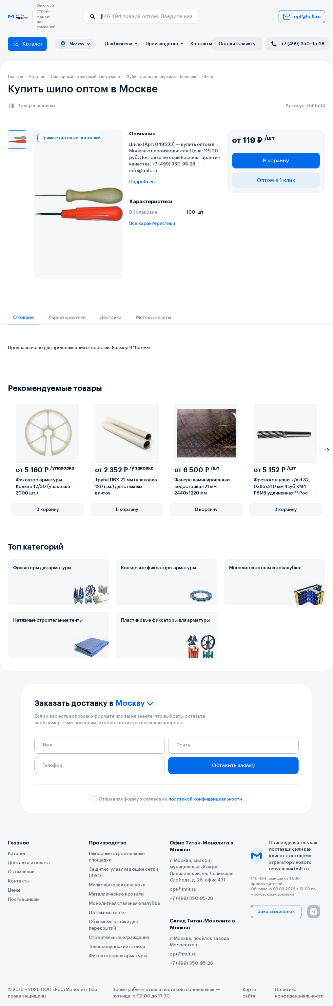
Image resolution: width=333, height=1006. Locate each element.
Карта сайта (249, 992)
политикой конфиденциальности (205, 799)
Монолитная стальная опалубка (264, 568)
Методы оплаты (153, 317)
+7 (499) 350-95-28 (297, 44)
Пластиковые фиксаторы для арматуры (165, 620)
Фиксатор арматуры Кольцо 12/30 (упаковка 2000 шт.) (43, 486)
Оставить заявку (237, 44)
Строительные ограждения (119, 937)
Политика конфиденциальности (299, 992)
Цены (14, 890)
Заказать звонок (276, 911)
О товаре (23, 317)
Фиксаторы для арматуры (42, 568)
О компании (21, 872)
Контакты (201, 44)
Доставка (111, 317)
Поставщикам (23, 899)
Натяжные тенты (107, 912)
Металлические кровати (116, 894)
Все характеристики (152, 223)
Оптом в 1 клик (276, 180)
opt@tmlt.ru (302, 17)
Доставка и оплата (29, 863)
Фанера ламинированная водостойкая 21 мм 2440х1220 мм (202, 486)
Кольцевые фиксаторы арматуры (158, 568)
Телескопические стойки (117, 946)
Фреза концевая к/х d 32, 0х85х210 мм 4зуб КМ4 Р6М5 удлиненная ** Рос (282, 486)
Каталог (27, 44)
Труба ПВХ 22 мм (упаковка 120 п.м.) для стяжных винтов (126, 486)
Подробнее (142, 182)
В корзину (276, 160)
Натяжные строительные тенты (48, 620)
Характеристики (67, 317)
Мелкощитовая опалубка (117, 885)
